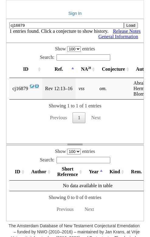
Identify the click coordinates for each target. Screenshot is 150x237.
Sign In (75, 13)
